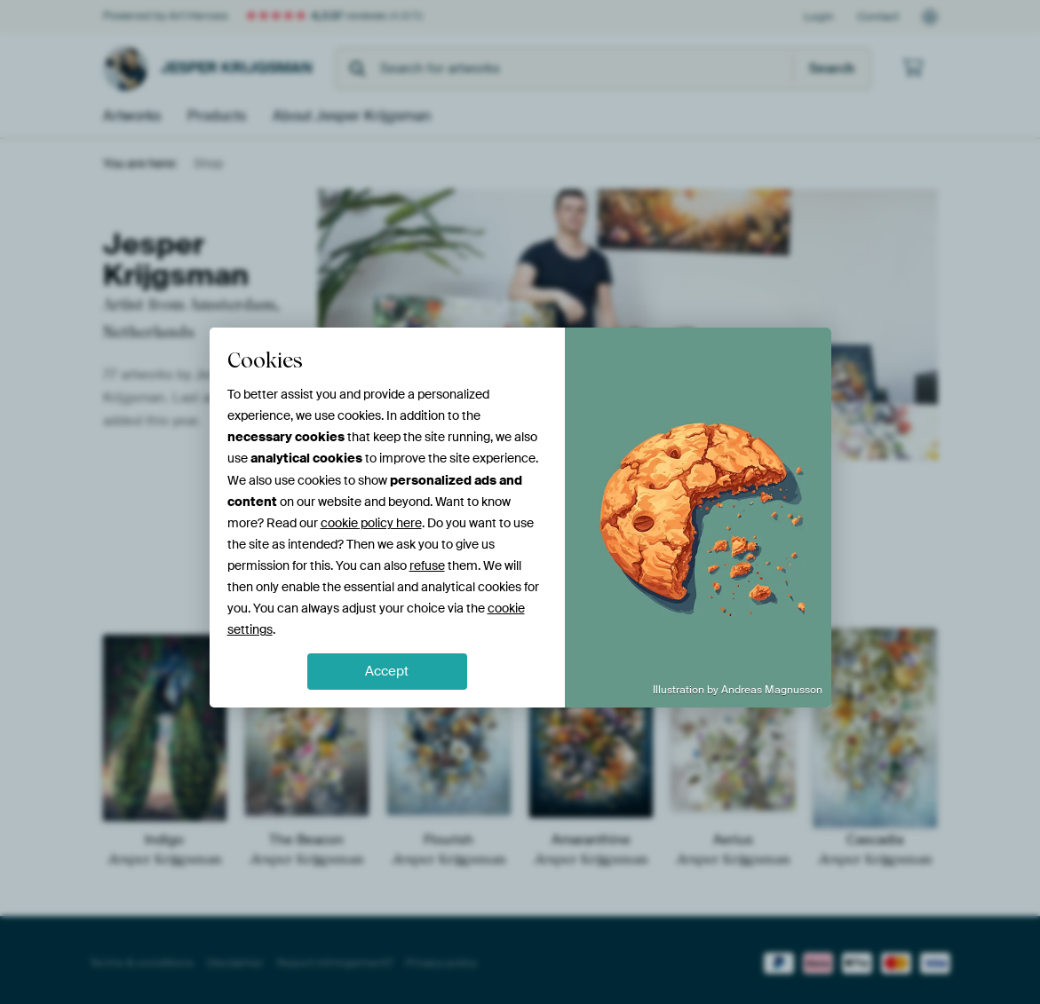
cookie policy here (371, 523)
